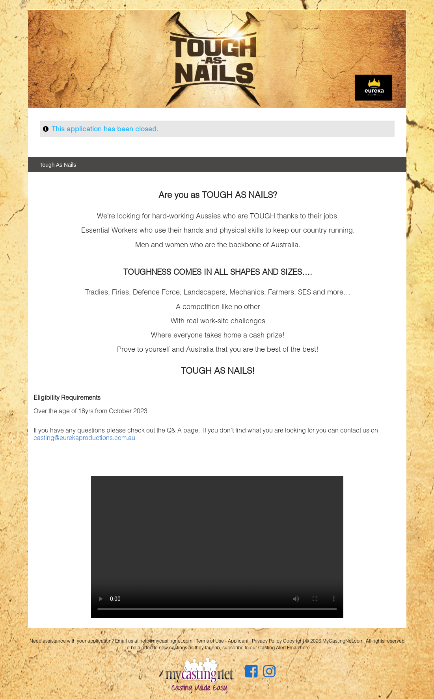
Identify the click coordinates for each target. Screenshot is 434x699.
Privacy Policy (267, 641)
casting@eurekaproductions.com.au (84, 437)
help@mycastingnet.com (166, 641)
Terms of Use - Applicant (222, 641)
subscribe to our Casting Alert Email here (266, 648)
